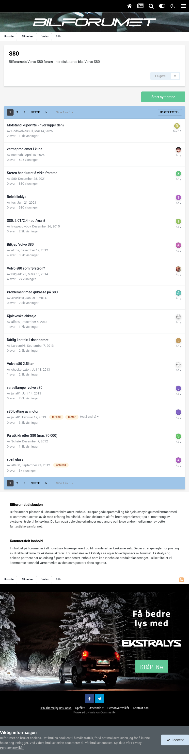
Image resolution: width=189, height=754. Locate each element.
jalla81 (16, 393)
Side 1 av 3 (65, 112)
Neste (35, 112)
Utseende (96, 708)
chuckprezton (21, 369)
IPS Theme (47, 708)
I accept (175, 740)
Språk (80, 708)
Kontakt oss (141, 708)
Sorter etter (170, 112)
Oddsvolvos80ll (22, 131)
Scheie (16, 441)
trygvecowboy (21, 226)
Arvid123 (17, 298)
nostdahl (17, 155)
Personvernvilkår (118, 708)
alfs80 (15, 322)
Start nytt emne (163, 97)
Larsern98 (18, 345)
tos (13, 202)
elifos (15, 250)
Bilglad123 (18, 274)
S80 (14, 179)
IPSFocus (65, 708)
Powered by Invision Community (95, 712)
